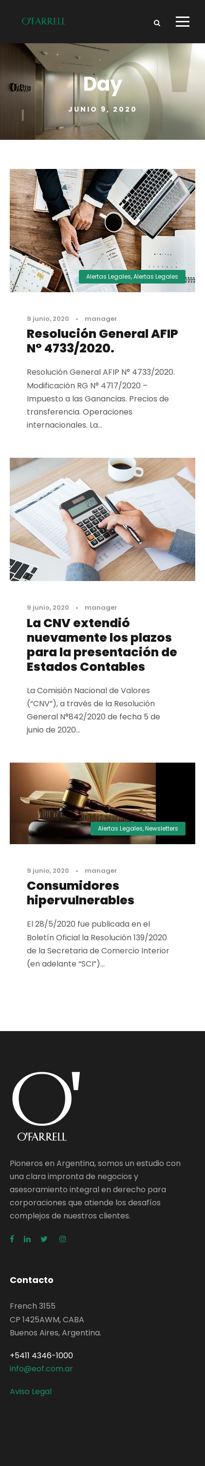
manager (101, 318)
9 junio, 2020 (48, 318)
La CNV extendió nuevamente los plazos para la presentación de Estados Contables (102, 645)
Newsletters (161, 828)
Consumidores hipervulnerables (80, 893)
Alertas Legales (108, 276)
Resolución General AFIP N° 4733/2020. (102, 341)
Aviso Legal (31, 1391)
